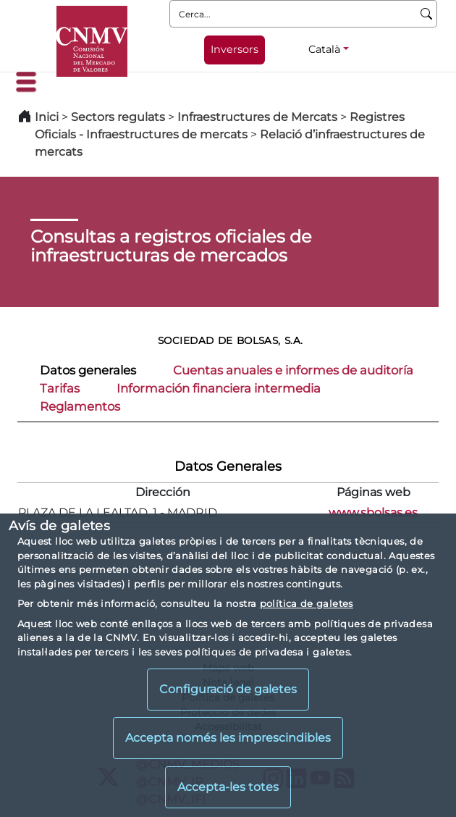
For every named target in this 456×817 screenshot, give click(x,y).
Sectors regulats (118, 117)
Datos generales (88, 370)
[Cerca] (426, 14)
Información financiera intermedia (219, 388)
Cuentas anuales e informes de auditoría (293, 370)
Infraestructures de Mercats (257, 117)
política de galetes (306, 603)
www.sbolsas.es (373, 512)
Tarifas (60, 388)
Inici (47, 117)
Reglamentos (80, 406)
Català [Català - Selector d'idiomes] (324, 49)
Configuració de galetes (228, 689)
